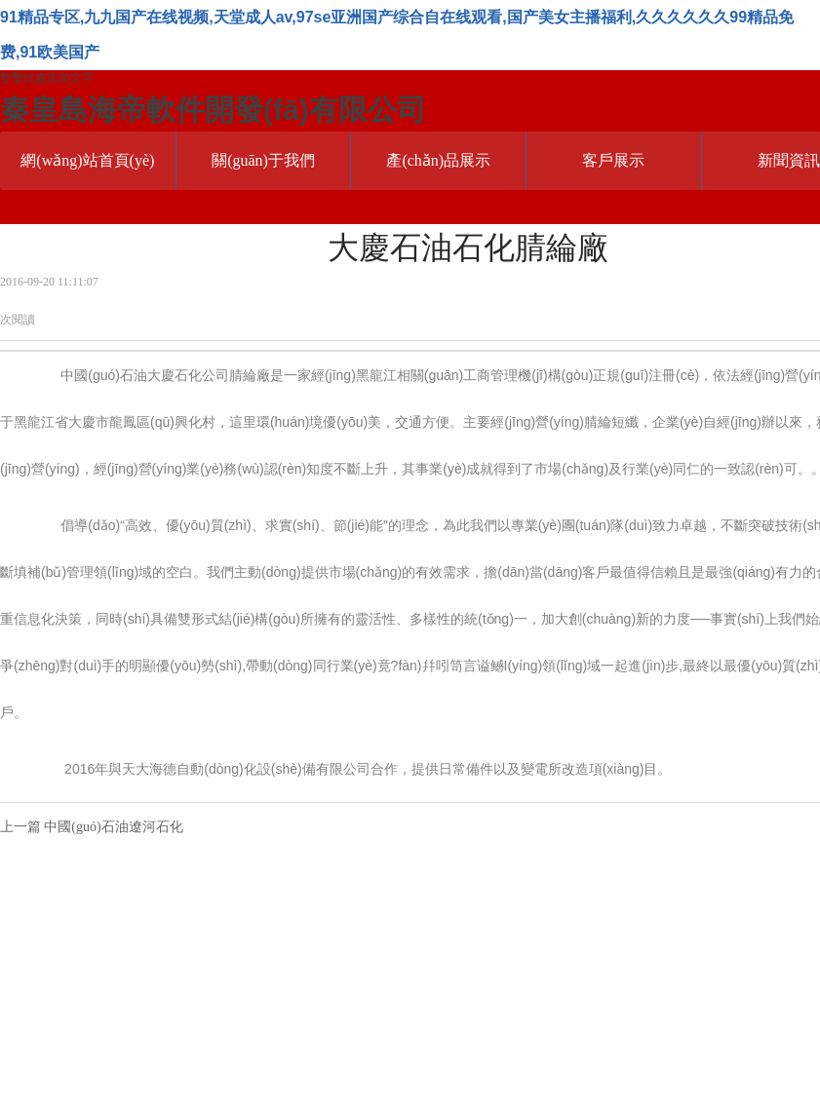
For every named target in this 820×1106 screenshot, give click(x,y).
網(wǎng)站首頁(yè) (87, 160)
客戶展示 (613, 160)
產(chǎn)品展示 (438, 160)
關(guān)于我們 (263, 160)
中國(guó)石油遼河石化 (113, 827)
